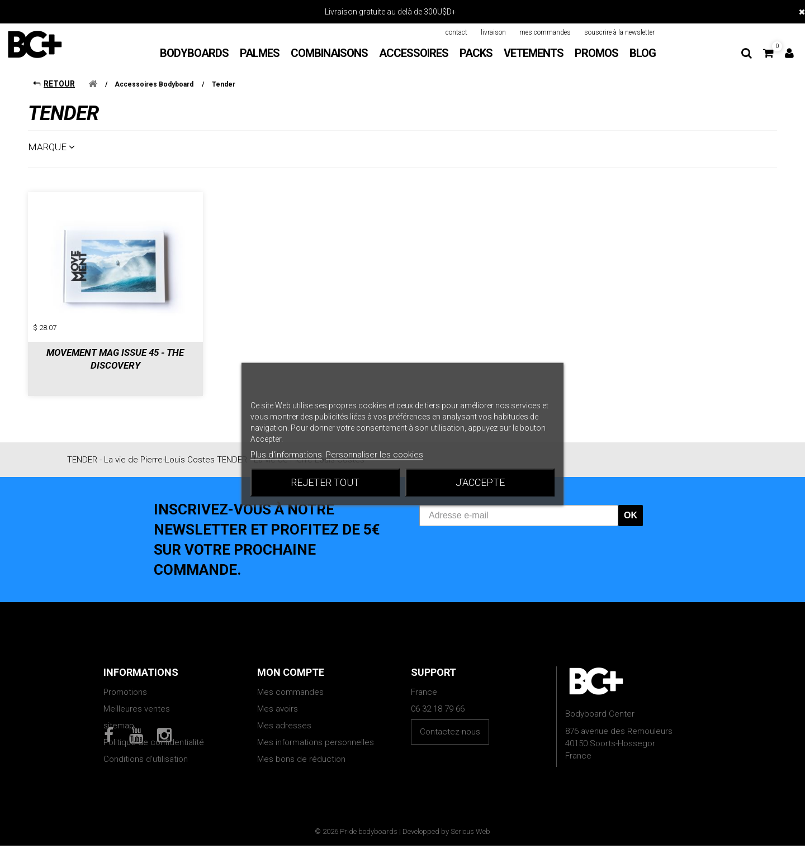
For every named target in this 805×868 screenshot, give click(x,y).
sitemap (118, 717)
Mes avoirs (277, 700)
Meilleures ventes (136, 700)
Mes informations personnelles (315, 733)
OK (630, 506)
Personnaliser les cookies (374, 455)
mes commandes (545, 32)
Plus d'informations (286, 455)
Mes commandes (290, 683)
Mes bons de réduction (301, 750)
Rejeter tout (325, 482)
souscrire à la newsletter (619, 32)
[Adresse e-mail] (518, 506)
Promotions (125, 683)
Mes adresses (284, 717)
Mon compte (290, 663)
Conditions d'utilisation (145, 750)
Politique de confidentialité (153, 733)
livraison (493, 32)
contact (456, 32)
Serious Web (470, 854)
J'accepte (480, 482)
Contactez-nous (450, 723)
